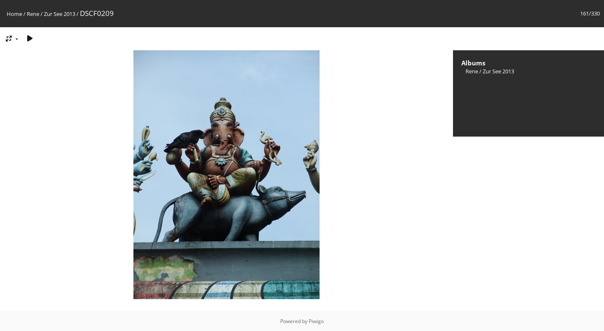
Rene (33, 14)
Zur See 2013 (59, 14)
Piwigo (316, 321)
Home (14, 14)
